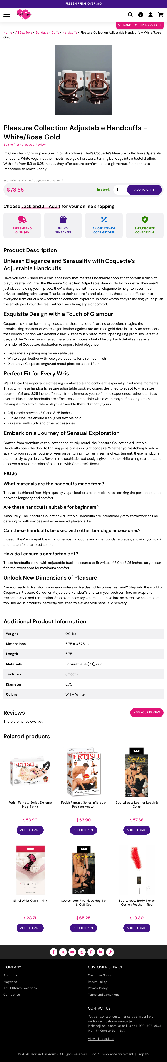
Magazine (10, 982)
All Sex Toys (23, 32)
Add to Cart (30, 830)
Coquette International (47, 180)
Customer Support (101, 975)
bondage (134, 399)
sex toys (80, 597)
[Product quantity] (125, 190)
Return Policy (97, 982)
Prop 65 (143, 1054)
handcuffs (80, 539)
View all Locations (101, 1039)
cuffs (35, 423)
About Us (10, 975)
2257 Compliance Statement (112, 1054)
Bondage (41, 32)
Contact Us (11, 995)
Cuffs (55, 32)
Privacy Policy (98, 988)
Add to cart (144, 189)
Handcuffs (69, 32)
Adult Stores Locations (20, 988)
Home (7, 32)
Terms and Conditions (103, 995)
